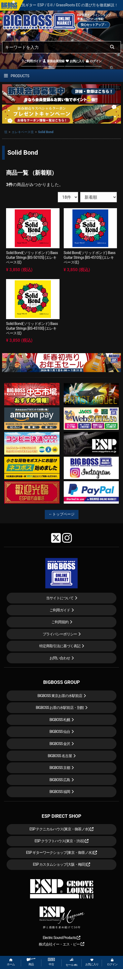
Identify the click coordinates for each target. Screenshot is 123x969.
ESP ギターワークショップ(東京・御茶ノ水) (61, 852)
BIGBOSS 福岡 (60, 792)
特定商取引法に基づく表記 (59, 646)
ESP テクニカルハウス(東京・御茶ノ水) (61, 829)
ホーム (11, 962)
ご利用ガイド (31, 61)
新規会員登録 (53, 61)
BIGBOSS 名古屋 (60, 756)
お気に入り (74, 61)
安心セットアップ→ (94, 25)
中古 (51, 962)
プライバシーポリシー (60, 634)
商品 (31, 962)
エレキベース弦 (23, 132)
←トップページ (62, 514)
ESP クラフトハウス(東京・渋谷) (61, 841)
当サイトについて (59, 598)
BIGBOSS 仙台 (60, 731)
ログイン (93, 61)
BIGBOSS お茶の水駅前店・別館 (60, 707)
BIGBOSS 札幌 (60, 720)
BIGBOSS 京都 (60, 768)
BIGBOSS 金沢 (60, 744)
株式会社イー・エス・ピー (61, 944)
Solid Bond (45, 132)
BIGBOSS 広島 (60, 780)
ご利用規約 (59, 622)
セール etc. (72, 962)
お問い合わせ (60, 658)
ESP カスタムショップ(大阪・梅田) (61, 864)
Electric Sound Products (61, 938)
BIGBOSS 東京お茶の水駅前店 (59, 696)
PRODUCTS (16, 76)
